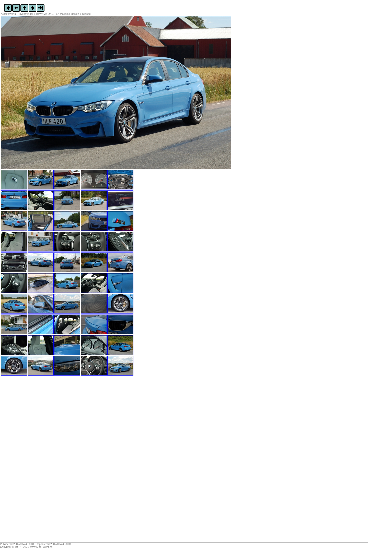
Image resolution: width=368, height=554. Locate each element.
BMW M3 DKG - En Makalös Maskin (57, 14)
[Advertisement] (33, 460)
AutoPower (7, 14)
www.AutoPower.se (41, 547)
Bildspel (86, 14)
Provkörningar (25, 14)
